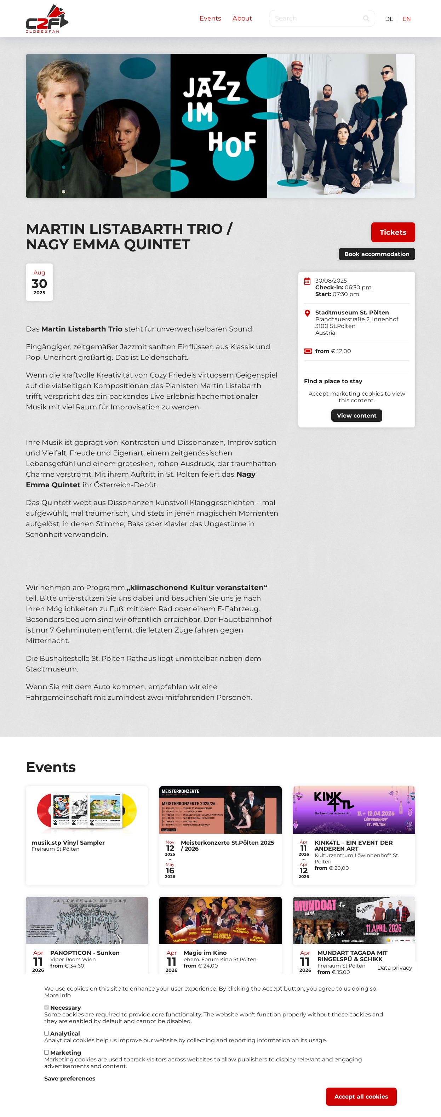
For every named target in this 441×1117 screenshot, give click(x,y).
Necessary (65, 1011)
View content (357, 415)
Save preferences (70, 1082)
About (242, 18)
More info (57, 999)
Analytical (65, 1037)
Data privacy (394, 971)
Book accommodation (377, 254)
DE (389, 19)
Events (210, 18)
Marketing (65, 1056)
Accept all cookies (361, 1100)
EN (406, 19)
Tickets (393, 232)
